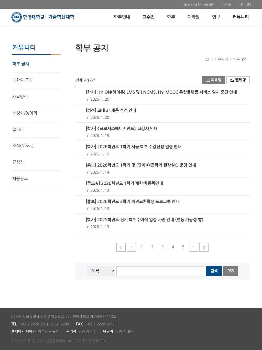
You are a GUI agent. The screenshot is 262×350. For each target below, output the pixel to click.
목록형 (213, 80)
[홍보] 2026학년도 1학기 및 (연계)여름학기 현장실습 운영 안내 (141, 165)
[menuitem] (198, 4)
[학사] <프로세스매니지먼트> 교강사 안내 (122, 128)
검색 (213, 271)
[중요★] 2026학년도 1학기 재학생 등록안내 (124, 183)
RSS (230, 271)
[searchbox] (160, 271)
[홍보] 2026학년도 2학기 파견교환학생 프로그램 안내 (132, 201)
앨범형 (238, 80)
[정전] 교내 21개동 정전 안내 (111, 110)
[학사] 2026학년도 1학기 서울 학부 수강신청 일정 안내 (133, 147)
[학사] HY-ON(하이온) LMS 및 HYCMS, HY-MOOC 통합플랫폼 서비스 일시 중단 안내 (161, 92)
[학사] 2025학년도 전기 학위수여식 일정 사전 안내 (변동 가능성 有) (144, 220)
